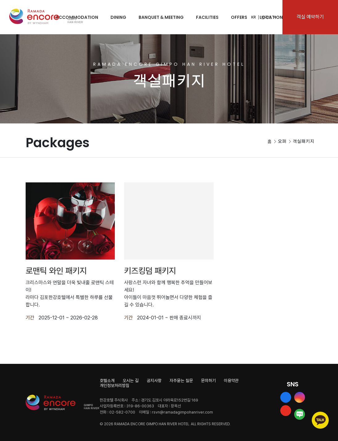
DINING (118, 17)
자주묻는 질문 (181, 380)
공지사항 (154, 380)
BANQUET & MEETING (161, 17)
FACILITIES (207, 17)
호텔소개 (107, 380)
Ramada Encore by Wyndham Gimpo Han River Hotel (46, 16)
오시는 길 (131, 380)
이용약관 (231, 380)
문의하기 (208, 380)
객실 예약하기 (310, 17)
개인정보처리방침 (114, 385)
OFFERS (239, 17)
